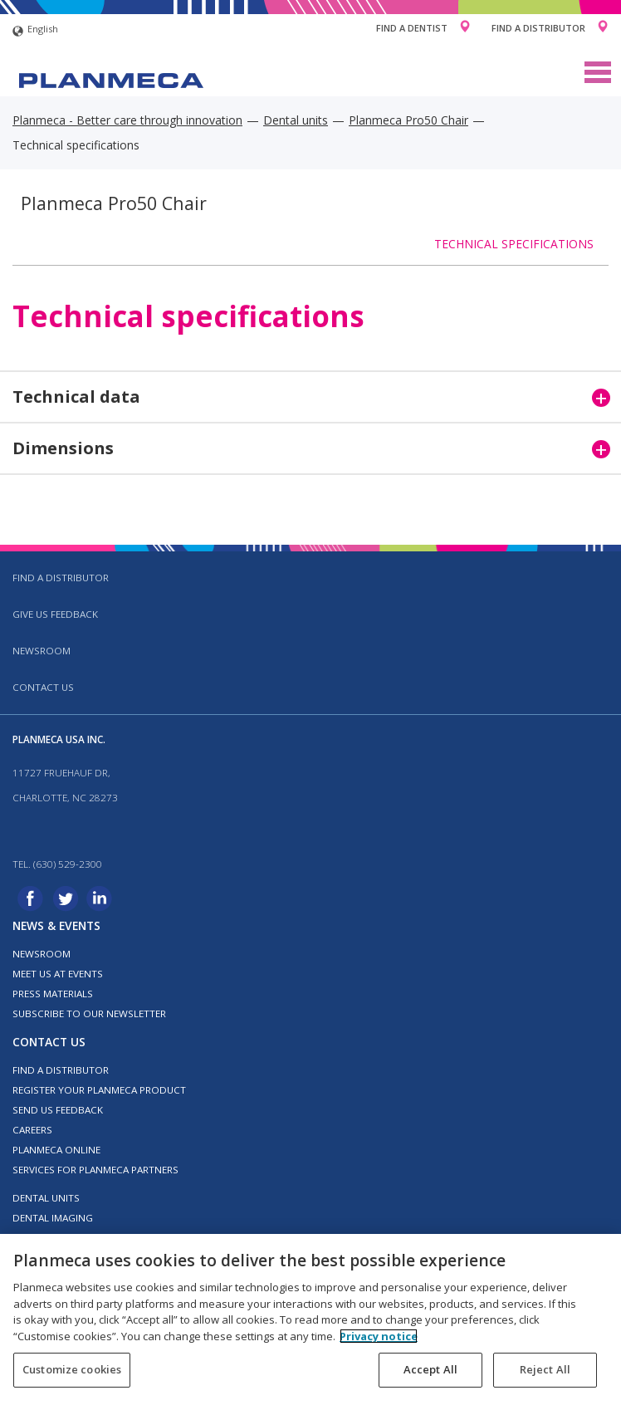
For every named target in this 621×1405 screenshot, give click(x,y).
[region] (310, 1319)
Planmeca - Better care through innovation (127, 120)
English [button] (35, 31)
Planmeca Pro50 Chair (408, 120)
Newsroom (41, 650)
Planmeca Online (56, 1149)
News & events (56, 925)
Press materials (52, 993)
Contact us (43, 687)
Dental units (295, 120)
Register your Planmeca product (99, 1090)
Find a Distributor (538, 28)
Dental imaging (52, 1218)
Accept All (430, 1369)
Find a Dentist (411, 28)
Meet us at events (57, 973)
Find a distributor (60, 577)
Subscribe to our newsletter (89, 1013)
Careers (32, 1130)
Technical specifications (514, 244)
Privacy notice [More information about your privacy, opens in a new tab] (379, 1336)
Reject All (545, 1369)
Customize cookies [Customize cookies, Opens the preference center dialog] (71, 1369)
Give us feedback (55, 614)
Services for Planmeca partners (95, 1169)
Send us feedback (57, 1110)
